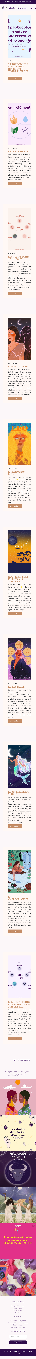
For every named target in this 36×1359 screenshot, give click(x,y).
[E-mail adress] (18, 1337)
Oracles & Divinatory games (18, 1323)
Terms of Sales (18, 1310)
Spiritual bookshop (18, 1327)
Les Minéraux (18, 1325)
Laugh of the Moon (18, 1306)
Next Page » (25, 1060)
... (8, 74)
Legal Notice (18, 1308)
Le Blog (18, 1312)
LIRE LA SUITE (15, 78)
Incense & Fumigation (18, 1321)
